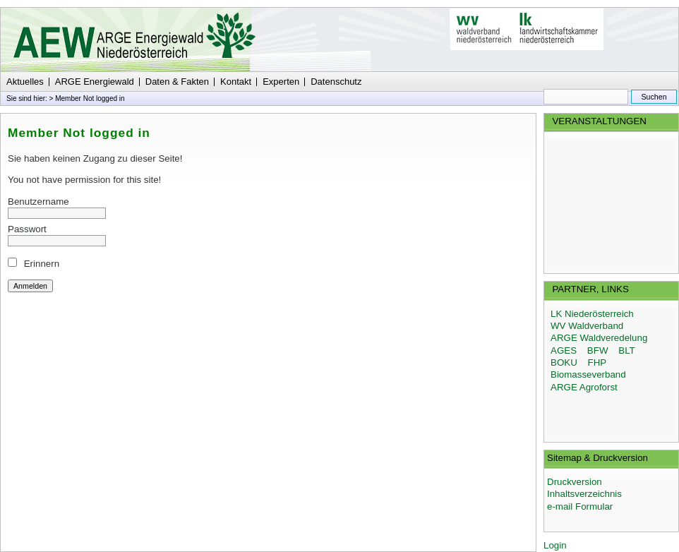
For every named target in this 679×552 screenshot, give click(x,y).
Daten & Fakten (177, 81)
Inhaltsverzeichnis (584, 493)
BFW (597, 350)
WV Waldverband (587, 325)
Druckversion (574, 481)
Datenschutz (336, 81)
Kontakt (235, 81)
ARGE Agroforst (584, 387)
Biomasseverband (588, 374)
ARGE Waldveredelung (599, 337)
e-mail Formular (580, 506)
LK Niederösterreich (592, 313)
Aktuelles (25, 81)
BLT (626, 350)
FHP (597, 362)
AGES (564, 350)
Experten (281, 81)
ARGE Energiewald (94, 81)
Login (555, 545)
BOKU (564, 362)
